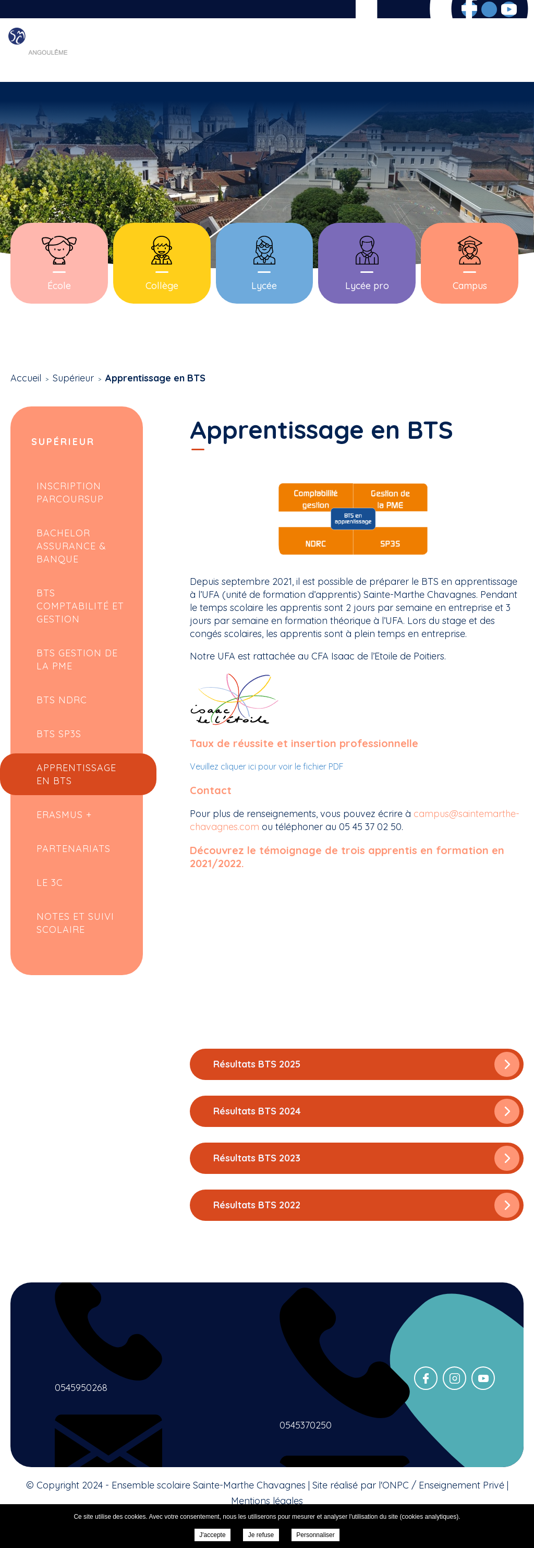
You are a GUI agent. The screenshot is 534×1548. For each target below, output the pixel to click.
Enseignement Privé (461, 1485)
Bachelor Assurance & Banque (71, 546)
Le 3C (50, 883)
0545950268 (81, 1388)
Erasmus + (64, 815)
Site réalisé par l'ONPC (360, 1485)
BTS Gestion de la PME (77, 659)
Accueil (156, 50)
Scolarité (267, 50)
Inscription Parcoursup (70, 492)
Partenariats (74, 849)
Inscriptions (387, 50)
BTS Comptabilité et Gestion (80, 606)
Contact (506, 50)
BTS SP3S (59, 734)
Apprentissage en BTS (76, 774)
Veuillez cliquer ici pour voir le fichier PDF (267, 766)
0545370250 (306, 1425)
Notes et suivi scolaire (75, 922)
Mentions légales (267, 1501)
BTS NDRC (62, 700)
